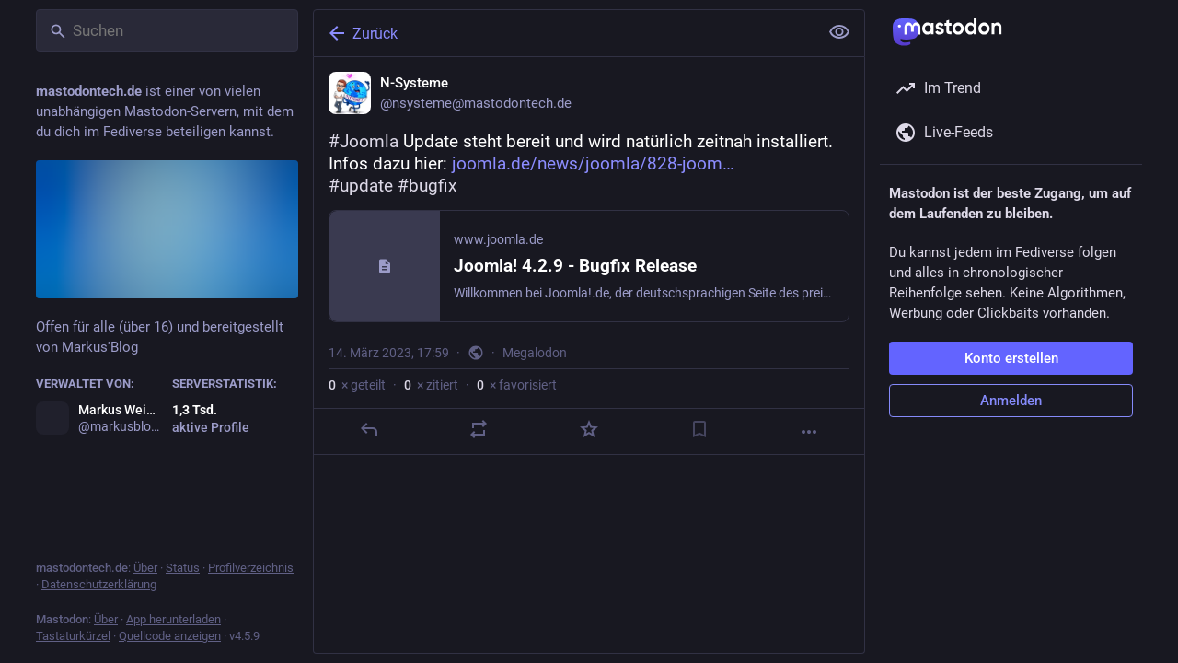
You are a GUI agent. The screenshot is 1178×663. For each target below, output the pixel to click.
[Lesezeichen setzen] (699, 429)
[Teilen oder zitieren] (479, 429)
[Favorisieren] (589, 429)
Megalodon (534, 352)
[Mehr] (809, 432)
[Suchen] (167, 30)
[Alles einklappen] (839, 32)
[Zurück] (564, 33)
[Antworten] (369, 429)
